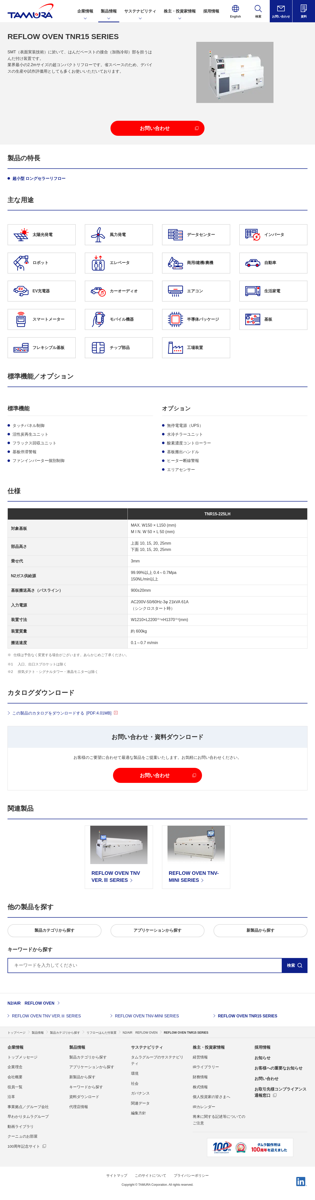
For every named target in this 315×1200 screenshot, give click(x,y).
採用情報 (262, 1047)
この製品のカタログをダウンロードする (61, 713)
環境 (134, 1073)
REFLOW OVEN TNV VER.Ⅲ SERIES (46, 1016)
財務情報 (200, 1077)
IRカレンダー (204, 1107)
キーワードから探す (86, 1087)
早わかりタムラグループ (28, 1116)
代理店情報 (78, 1107)
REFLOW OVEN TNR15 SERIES (247, 1016)
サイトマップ (116, 1175)
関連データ (140, 1103)
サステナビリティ (147, 1047)
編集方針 (138, 1113)
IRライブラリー (206, 1067)
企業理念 (15, 1067)
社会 (134, 1083)
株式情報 (200, 1087)
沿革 (11, 1097)
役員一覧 (15, 1087)
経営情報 (200, 1057)
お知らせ (262, 1058)
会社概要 (15, 1077)
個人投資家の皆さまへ (211, 1097)
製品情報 (77, 1047)
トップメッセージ (23, 1057)
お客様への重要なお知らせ (278, 1068)
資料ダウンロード (84, 1097)
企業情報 (16, 1047)
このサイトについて (150, 1175)
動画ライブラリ (21, 1126)
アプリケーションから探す (91, 1067)
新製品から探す (82, 1077)
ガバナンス (140, 1093)
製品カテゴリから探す (88, 1057)
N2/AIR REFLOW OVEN (31, 1003)
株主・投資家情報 (209, 1047)
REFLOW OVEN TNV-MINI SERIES (147, 1016)
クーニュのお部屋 (23, 1136)
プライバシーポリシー (191, 1175)
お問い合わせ (266, 1078)
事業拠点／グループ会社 (28, 1107)
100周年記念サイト (24, 1146)
